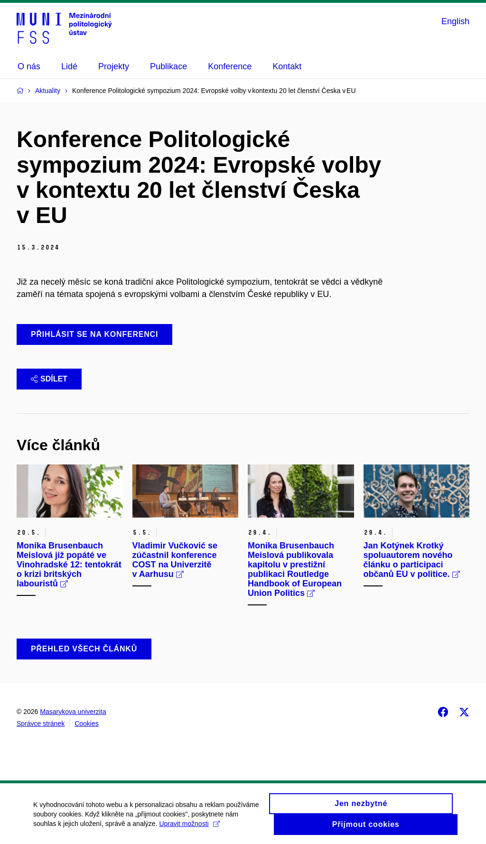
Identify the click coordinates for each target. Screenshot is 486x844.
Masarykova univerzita (73, 711)
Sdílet (49, 379)
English (455, 21)
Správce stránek (41, 723)
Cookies (87, 723)
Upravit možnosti (189, 827)
